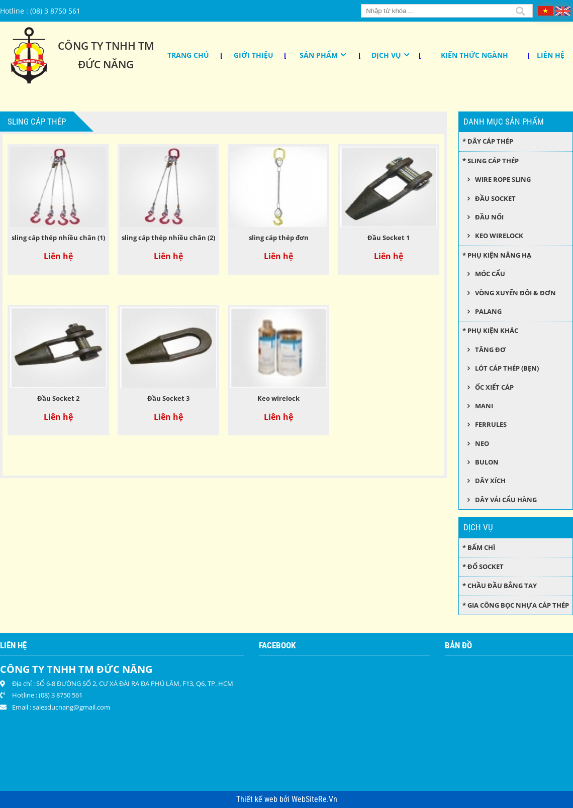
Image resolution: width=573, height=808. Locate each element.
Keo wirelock (278, 398)
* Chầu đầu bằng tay (499, 585)
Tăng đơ (490, 349)
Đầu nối (489, 216)
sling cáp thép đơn (279, 237)
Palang (488, 311)
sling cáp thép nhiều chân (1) (58, 237)
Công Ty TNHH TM (106, 46)
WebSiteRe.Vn (314, 799)
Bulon (487, 462)
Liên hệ (550, 55)
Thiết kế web (257, 799)
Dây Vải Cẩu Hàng (506, 499)
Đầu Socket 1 (388, 237)
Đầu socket (495, 198)
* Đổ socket (483, 566)
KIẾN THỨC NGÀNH (474, 55)
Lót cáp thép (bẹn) (507, 368)
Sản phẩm (319, 55)
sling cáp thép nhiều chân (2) (168, 237)
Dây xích (490, 480)
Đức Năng (106, 64)
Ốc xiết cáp (494, 387)
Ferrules (491, 424)
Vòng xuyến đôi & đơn (515, 292)
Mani (484, 405)
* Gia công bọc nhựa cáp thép (515, 605)
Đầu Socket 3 (168, 398)
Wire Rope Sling (503, 179)
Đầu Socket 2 (58, 398)
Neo (482, 443)
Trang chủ (188, 55)
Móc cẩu (490, 273)
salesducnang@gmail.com (71, 707)
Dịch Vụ (386, 55)
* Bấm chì (478, 547)
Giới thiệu (253, 55)
